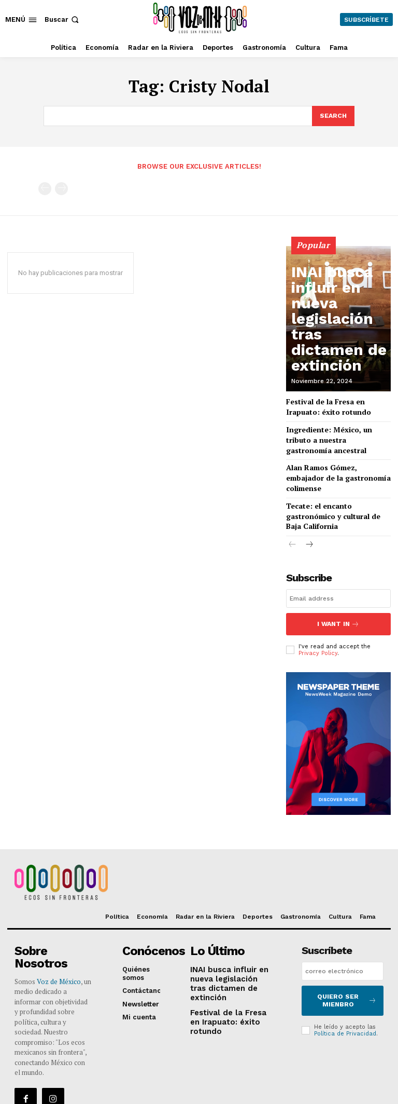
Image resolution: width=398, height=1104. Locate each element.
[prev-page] (44, 187)
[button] (63, 19)
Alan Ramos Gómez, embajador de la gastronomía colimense (335, 457)
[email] (338, 559)
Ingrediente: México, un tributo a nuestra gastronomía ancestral (337, 430)
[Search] (332, 115)
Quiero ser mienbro (348, 955)
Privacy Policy (317, 610)
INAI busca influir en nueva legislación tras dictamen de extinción (339, 358)
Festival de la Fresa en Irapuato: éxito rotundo (229, 960)
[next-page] (309, 506)
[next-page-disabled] (61, 187)
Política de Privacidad (345, 985)
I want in (338, 583)
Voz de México (59, 924)
